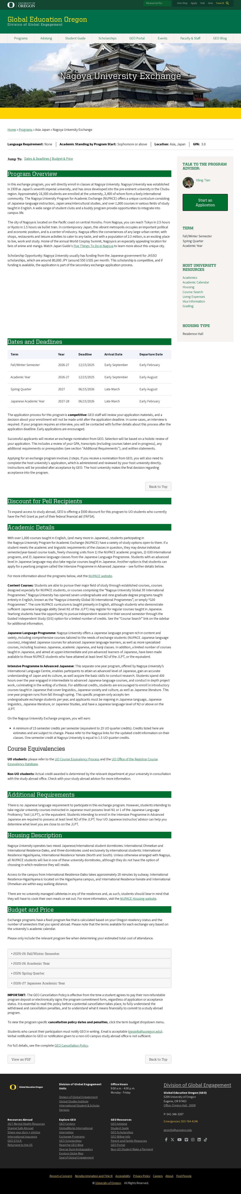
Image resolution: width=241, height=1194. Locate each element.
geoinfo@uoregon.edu (145, 1031)
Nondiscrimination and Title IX (94, 1176)
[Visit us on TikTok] (205, 1140)
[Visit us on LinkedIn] (199, 1140)
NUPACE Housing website (138, 898)
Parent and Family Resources (129, 1141)
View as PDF (21, 1059)
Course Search (193, 292)
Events (162, 38)
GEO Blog (220, 38)
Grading (188, 306)
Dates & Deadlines (37, 158)
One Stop (182, 3)
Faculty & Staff (190, 38)
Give (210, 3)
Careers (158, 1176)
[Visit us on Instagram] (193, 1140)
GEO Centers (67, 1124)
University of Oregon (108, 1183)
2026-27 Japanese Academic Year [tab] (37, 983)
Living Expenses (194, 296)
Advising (46, 38)
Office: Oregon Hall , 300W (180, 1105)
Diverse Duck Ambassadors (76, 1149)
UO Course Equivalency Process (77, 759)
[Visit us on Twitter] (172, 1140)
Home (12, 129)
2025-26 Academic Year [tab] (30, 963)
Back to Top (158, 486)
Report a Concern (61, 1176)
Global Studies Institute (73, 1101)
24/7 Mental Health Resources (26, 1124)
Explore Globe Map (71, 1153)
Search (220, 3)
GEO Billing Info (120, 1137)
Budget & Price (62, 158)
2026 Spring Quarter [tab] (27, 973)
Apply (194, 3)
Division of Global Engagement (78, 1097)
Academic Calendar (196, 282)
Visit (202, 3)
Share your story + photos (24, 1132)
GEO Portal (137, 38)
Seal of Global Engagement (76, 1158)
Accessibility (122, 1176)
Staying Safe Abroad (20, 1128)
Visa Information (194, 301)
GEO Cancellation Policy (71, 1045)
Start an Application (205, 202)
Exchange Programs (72, 1137)
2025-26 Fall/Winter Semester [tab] (34, 953)
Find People (183, 1176)
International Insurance (22, 1137)
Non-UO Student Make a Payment (132, 1149)
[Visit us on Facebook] (166, 1140)
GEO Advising (119, 1124)
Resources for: (154, 3)
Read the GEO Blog (71, 1145)
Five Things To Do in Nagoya (93, 246)
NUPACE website (100, 576)
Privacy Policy (141, 1176)
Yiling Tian (203, 180)
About (169, 1176)
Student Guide (75, 38)
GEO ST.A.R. (15, 1141)
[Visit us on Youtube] (179, 1140)
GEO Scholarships (70, 1141)
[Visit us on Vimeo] (186, 1140)
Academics (190, 277)
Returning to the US (20, 1145)
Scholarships (107, 38)
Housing (188, 287)
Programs (21, 38)
